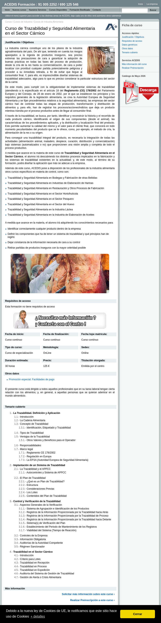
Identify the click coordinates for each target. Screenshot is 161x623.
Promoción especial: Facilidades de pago (32, 379)
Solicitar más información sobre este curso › (88, 594)
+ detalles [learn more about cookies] (38, 616)
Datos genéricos (129, 45)
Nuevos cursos (19, 10)
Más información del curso (134, 64)
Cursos (8, 22)
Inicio (140, 4)
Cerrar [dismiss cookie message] (137, 614)
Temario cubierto (130, 52)
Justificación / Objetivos (133, 37)
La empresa (152, 4)
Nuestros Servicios (37, 10)
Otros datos (127, 48)
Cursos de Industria (23, 22)
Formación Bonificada (80, 10)
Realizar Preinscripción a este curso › (92, 600)
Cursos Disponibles (58, 10)
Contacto (96, 10)
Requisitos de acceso (132, 41)
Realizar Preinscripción (133, 68)
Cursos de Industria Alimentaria (48, 22)
